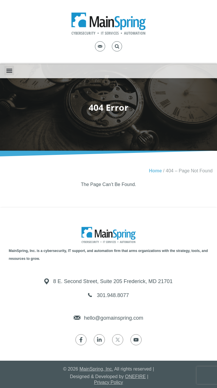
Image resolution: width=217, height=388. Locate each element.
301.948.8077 (113, 295)
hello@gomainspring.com (113, 318)
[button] (117, 46)
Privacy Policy (108, 382)
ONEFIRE (135, 376)
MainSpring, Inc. (96, 368)
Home (155, 170)
